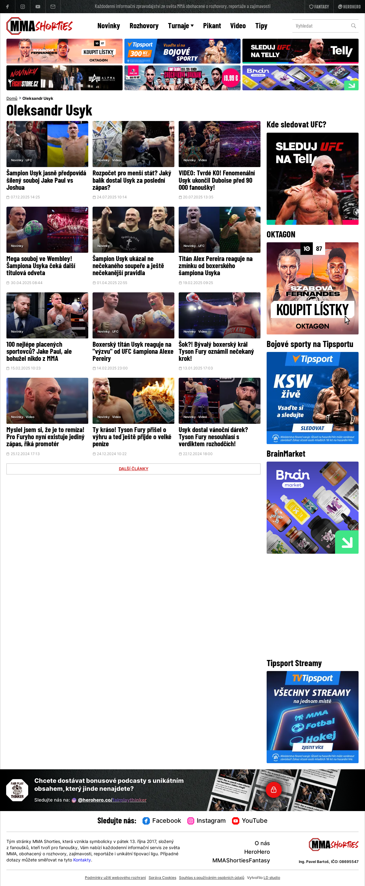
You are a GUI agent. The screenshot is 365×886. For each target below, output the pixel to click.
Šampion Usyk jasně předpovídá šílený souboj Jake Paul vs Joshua (46, 180)
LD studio (272, 878)
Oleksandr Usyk (37, 99)
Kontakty (82, 860)
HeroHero (257, 852)
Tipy (261, 26)
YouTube (250, 821)
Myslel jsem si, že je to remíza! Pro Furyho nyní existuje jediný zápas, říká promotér (45, 437)
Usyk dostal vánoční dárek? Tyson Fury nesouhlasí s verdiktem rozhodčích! (213, 437)
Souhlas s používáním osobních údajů (211, 878)
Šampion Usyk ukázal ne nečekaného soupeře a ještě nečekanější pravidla (128, 266)
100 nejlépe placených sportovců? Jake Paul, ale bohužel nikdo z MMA (39, 352)
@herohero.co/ (109, 800)
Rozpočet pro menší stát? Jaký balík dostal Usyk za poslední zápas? (132, 180)
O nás (262, 844)
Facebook (162, 821)
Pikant (212, 26)
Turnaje (181, 26)
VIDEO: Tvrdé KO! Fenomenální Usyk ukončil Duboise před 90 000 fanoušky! (217, 180)
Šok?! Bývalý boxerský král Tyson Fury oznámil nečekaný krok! (216, 352)
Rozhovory (144, 26)
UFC (29, 160)
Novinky (108, 26)
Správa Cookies (162, 878)
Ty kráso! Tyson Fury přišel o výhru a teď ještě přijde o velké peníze (132, 437)
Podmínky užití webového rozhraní (115, 878)
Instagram (206, 821)
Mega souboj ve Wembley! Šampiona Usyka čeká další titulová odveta (40, 266)
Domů (11, 99)
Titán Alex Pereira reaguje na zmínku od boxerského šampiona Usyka (216, 266)
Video (238, 26)
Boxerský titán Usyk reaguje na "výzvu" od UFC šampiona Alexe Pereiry (133, 352)
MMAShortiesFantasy (241, 861)
